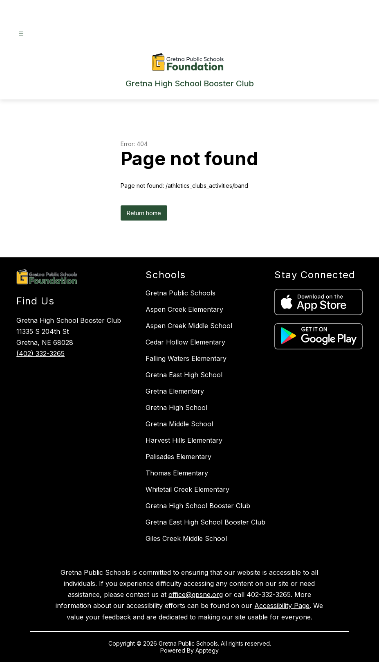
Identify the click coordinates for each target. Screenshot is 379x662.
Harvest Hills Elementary (184, 440)
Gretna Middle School (179, 424)
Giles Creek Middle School (186, 538)
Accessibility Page (281, 605)
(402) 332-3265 (40, 353)
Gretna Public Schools (180, 293)
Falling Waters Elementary (186, 358)
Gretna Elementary (175, 391)
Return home (144, 212)
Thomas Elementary (177, 473)
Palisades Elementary (178, 457)
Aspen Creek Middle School (189, 326)
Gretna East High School (184, 375)
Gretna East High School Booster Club (205, 522)
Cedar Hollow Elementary (185, 342)
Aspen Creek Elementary (184, 309)
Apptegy (207, 650)
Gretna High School (176, 407)
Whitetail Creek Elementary (187, 489)
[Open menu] (21, 33)
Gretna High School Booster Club (198, 506)
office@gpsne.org (195, 594)
